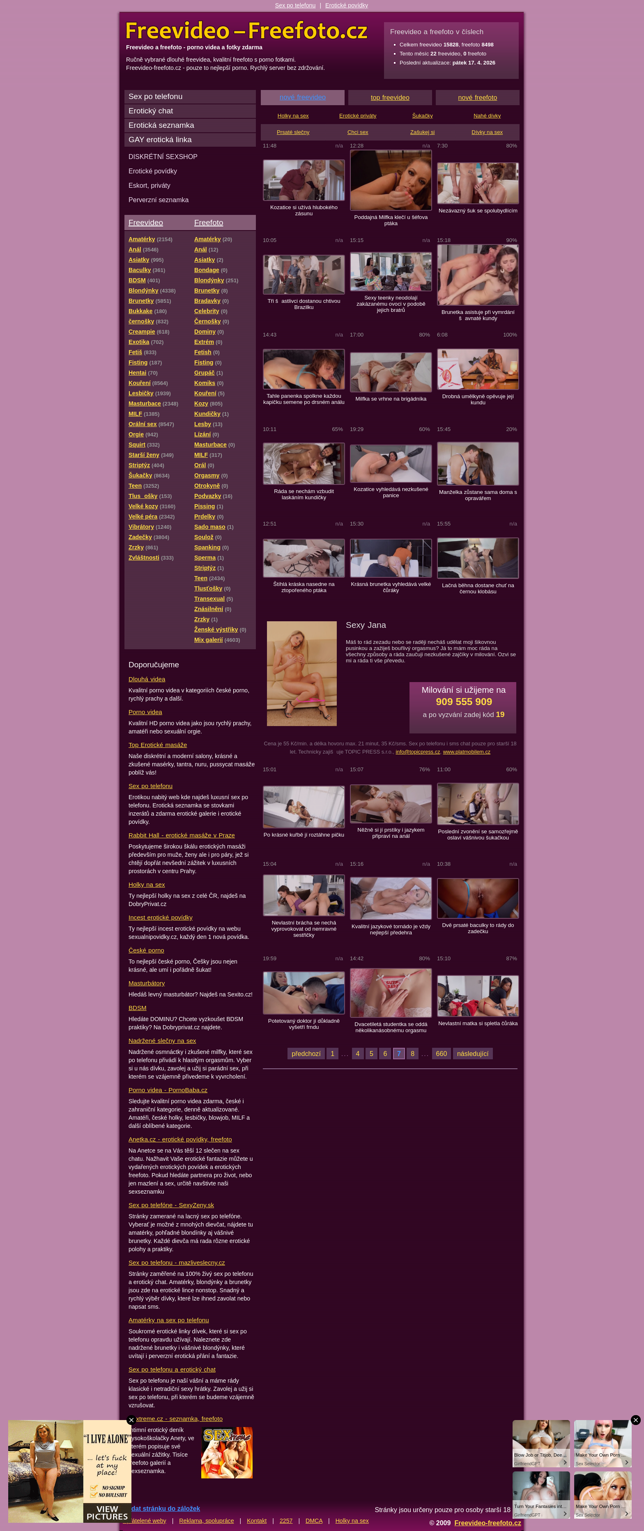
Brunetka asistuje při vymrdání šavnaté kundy (478, 315)
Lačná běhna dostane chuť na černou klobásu (478, 588)
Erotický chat (151, 110)
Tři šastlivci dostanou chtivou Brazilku (303, 304)
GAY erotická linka (160, 139)
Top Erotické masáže (158, 744)
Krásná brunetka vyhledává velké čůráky (391, 587)
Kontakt (257, 1520)
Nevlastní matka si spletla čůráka (478, 1023)
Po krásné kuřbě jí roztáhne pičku (304, 835)
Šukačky (422, 116)
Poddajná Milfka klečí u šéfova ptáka (391, 220)
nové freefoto (477, 97)
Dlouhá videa (147, 679)
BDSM (138, 1007)
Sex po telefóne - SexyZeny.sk (171, 1204)
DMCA (314, 1520)
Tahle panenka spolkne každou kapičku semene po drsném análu (304, 399)
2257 (286, 1520)
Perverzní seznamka (159, 199)
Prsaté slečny (293, 132)
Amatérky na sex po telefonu (169, 1320)
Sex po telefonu (295, 5)
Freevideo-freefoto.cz (487, 1522)
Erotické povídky (346, 5)
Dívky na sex (487, 132)
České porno (146, 950)
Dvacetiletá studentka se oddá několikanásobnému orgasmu (390, 1027)
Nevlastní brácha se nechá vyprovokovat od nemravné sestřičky (304, 929)
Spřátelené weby (144, 1520)
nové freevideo (303, 97)
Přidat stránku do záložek (161, 1508)
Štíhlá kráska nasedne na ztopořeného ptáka (303, 587)
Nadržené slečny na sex (162, 1040)
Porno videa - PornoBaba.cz (168, 1089)
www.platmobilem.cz (467, 752)
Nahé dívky (487, 116)
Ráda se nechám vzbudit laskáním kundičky (304, 494)
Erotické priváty (357, 116)
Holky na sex (147, 884)
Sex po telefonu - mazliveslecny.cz (177, 1262)
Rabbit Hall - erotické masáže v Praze (182, 835)
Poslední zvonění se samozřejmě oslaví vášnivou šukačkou (478, 834)
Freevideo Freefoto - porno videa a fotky (246, 30)
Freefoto (208, 222)
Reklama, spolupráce (206, 1520)
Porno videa (145, 711)
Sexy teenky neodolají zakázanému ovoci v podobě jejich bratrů (391, 304)
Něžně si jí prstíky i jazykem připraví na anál (390, 833)
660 (441, 1053)
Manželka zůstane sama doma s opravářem (478, 495)
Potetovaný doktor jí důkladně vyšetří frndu (304, 1024)
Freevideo (146, 222)
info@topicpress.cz (418, 752)
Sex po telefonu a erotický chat (172, 1369)
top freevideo (390, 97)
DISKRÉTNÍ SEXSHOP (163, 156)
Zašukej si (422, 132)
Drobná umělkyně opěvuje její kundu (478, 399)
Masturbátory (147, 983)
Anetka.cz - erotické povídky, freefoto (180, 1139)
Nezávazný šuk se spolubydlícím (478, 211)
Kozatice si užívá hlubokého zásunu (304, 210)
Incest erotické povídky (161, 917)
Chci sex (357, 132)
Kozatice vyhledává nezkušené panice (391, 492)
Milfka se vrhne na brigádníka (391, 399)
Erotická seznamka (161, 125)
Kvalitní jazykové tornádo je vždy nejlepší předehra (391, 929)
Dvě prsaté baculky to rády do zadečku (478, 928)
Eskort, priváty (149, 185)
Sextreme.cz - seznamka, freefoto (176, 1418)
